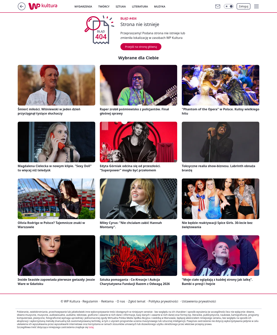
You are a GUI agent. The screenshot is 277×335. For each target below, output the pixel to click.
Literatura (140, 6)
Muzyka (159, 6)
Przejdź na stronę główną (141, 47)
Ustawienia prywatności (198, 301)
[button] (256, 6)
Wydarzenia (83, 6)
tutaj (90, 327)
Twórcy (104, 6)
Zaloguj (243, 6)
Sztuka (121, 6)
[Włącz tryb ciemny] (229, 6)
